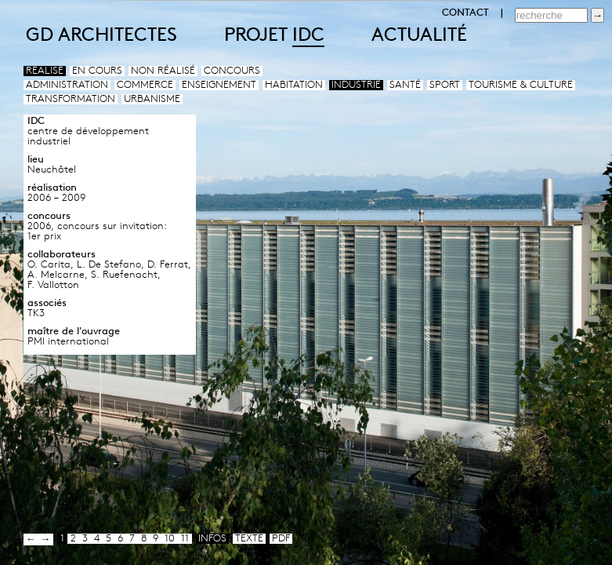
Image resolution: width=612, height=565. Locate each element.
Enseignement (219, 85)
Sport (444, 85)
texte (249, 539)
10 (170, 539)
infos (212, 539)
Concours (232, 71)
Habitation (294, 85)
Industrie (356, 85)
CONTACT (465, 13)
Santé (405, 85)
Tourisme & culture (521, 85)
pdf (281, 539)
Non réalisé (163, 71)
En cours (97, 71)
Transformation (70, 99)
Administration (67, 85)
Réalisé (44, 71)
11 (185, 539)
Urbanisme (152, 99)
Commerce (145, 85)
